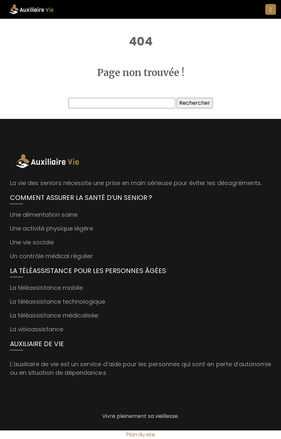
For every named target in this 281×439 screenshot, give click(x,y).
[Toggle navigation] (270, 9)
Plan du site (140, 434)
